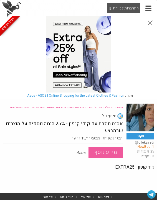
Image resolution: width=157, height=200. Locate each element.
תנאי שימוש (66, 197)
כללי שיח (86, 197)
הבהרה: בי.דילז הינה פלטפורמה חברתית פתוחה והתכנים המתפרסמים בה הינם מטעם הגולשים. (66, 107)
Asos (75, 95)
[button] (148, 8)
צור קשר (48, 197)
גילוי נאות (103, 197)
